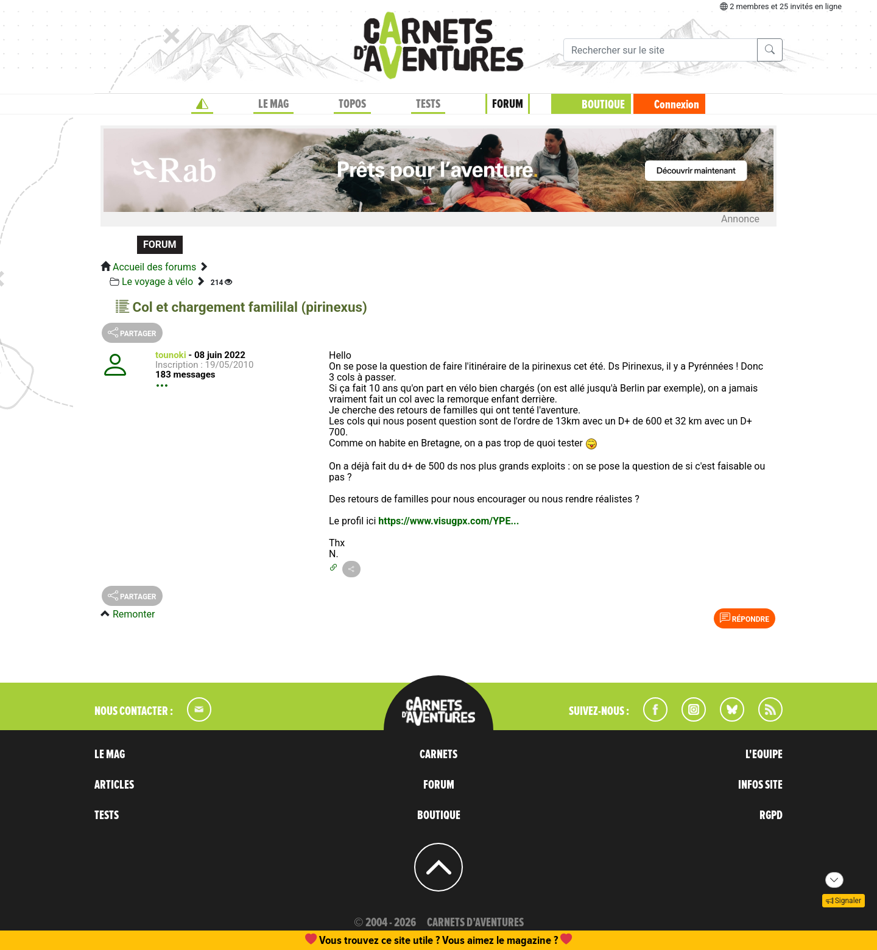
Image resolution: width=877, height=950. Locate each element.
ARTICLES (114, 785)
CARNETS (438, 754)
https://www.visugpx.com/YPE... (448, 521)
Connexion (676, 105)
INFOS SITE (760, 785)
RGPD (771, 815)
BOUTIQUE (603, 105)
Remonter (134, 614)
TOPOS (352, 104)
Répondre (744, 618)
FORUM (507, 104)
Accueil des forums (154, 267)
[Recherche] (660, 50)
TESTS (428, 104)
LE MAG (273, 104)
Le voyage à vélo (157, 281)
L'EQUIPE (764, 754)
